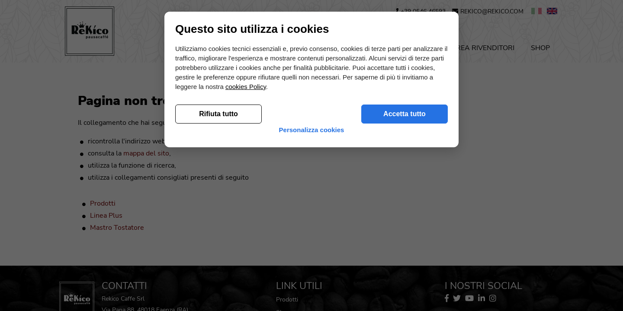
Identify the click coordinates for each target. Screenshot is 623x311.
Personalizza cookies (311, 276)
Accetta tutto (404, 256)
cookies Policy (245, 228)
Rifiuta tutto (218, 256)
